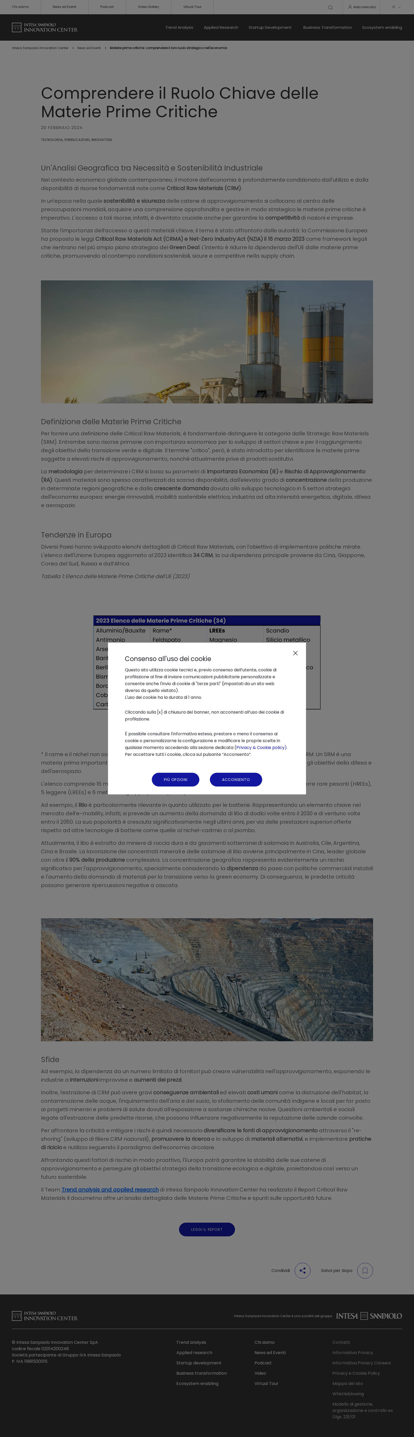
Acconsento (236, 779)
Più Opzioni (175, 779)
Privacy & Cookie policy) (261, 748)
